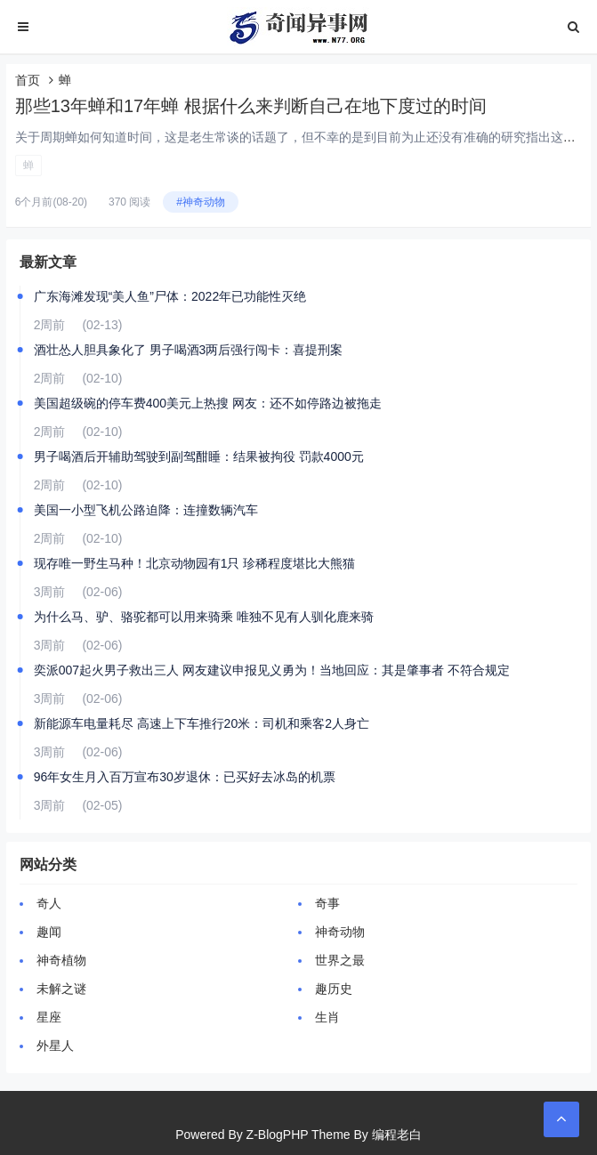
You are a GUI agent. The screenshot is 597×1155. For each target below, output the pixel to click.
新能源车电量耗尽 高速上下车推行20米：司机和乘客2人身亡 (201, 723)
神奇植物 (61, 960)
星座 (48, 1017)
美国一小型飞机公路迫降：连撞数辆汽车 (146, 510)
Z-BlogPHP (277, 1134)
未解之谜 (61, 988)
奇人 (48, 903)
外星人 (55, 1045)
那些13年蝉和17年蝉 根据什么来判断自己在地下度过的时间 (251, 106)
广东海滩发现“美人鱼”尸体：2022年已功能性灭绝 (170, 296)
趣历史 (333, 988)
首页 (27, 80)
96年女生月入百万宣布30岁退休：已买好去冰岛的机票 (184, 777)
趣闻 (48, 932)
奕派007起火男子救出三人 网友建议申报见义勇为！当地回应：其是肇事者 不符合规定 (272, 670)
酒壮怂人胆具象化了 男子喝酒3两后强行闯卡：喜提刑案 (188, 350)
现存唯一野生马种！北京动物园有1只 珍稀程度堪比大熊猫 (195, 563)
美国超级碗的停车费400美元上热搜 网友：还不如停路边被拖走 (208, 403)
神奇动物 (340, 932)
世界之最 (340, 960)
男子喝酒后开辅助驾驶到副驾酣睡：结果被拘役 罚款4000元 (199, 456)
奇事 (327, 903)
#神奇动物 (200, 202)
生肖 (327, 1017)
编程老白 (397, 1134)
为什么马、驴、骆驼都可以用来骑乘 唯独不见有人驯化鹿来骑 (204, 617)
